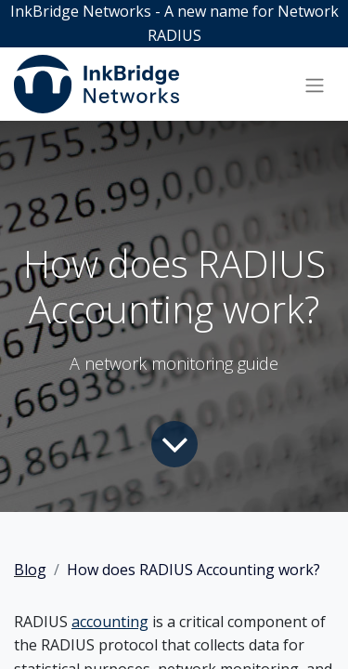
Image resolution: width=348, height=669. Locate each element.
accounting (109, 621)
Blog (30, 569)
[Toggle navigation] (314, 84)
